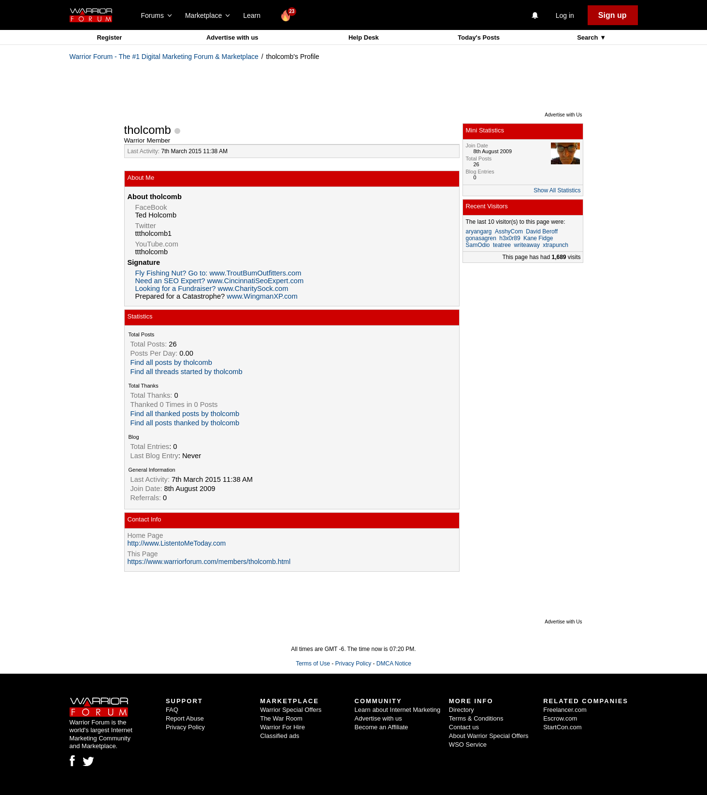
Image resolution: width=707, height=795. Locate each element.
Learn (254, 15)
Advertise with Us (563, 114)
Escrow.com (560, 718)
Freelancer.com (565, 709)
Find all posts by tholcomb (171, 362)
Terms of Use (313, 663)
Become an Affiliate (381, 727)
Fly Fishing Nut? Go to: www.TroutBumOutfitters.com (218, 273)
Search (588, 37)
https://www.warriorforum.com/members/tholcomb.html (209, 561)
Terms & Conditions (476, 718)
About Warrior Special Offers (489, 735)
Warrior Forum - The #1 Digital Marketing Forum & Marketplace (164, 56)
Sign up (612, 15)
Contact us (464, 727)
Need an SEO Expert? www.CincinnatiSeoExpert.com (219, 281)
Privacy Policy (353, 663)
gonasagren (481, 238)
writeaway (527, 245)
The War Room (281, 718)
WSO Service (468, 744)
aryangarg (479, 231)
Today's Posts (479, 37)
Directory (461, 709)
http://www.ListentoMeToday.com (177, 543)
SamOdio (478, 245)
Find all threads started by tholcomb (186, 372)
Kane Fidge (538, 238)
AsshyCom (509, 231)
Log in (565, 15)
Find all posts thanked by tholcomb (185, 423)
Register (109, 37)
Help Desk (363, 37)
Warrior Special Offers (290, 709)
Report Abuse (185, 718)
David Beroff (542, 231)
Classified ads (279, 735)
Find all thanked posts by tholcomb (185, 414)
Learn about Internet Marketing (398, 709)
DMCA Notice (393, 663)
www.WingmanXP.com (262, 296)
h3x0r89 (509, 238)
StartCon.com (562, 727)
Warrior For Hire (282, 727)
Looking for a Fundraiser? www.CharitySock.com (212, 288)
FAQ (172, 709)
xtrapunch (555, 245)
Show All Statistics (557, 190)
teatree (502, 245)
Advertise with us (232, 37)
